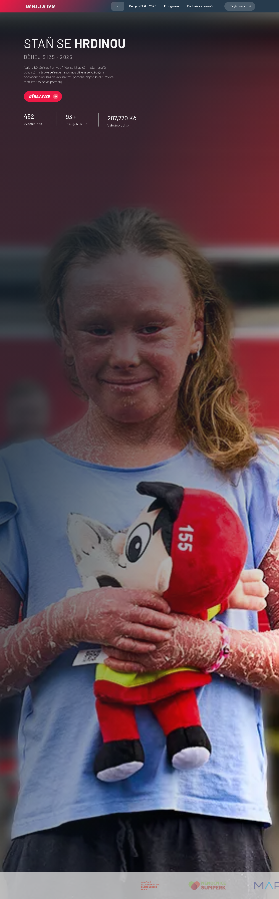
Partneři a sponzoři (200, 6)
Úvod (117, 6)
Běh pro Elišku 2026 (142, 6)
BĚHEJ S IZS (40, 6)
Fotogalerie (171, 6)
